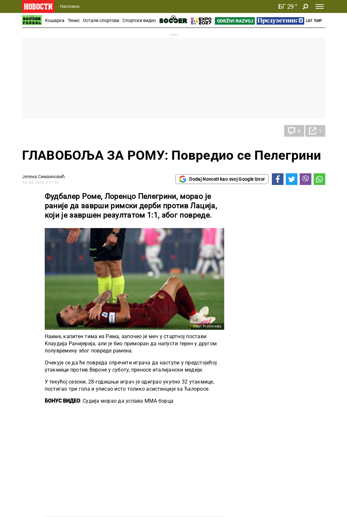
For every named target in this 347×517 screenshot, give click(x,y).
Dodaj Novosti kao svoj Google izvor (222, 179)
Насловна (69, 6)
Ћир (318, 20)
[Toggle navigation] (319, 6)
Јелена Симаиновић (43, 176)
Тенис (74, 20)
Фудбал (36, 131)
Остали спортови (101, 20)
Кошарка (54, 20)
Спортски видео (139, 20)
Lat (309, 20)
